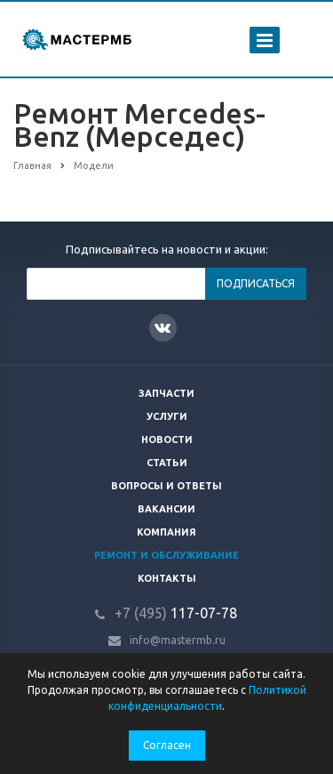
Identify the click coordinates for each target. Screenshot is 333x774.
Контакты (167, 578)
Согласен (167, 745)
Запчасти (166, 393)
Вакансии (166, 509)
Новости (167, 439)
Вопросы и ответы (166, 485)
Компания (166, 532)
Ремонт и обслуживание (166, 555)
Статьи (167, 462)
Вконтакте (162, 327)
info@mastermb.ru (178, 640)
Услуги (167, 416)
